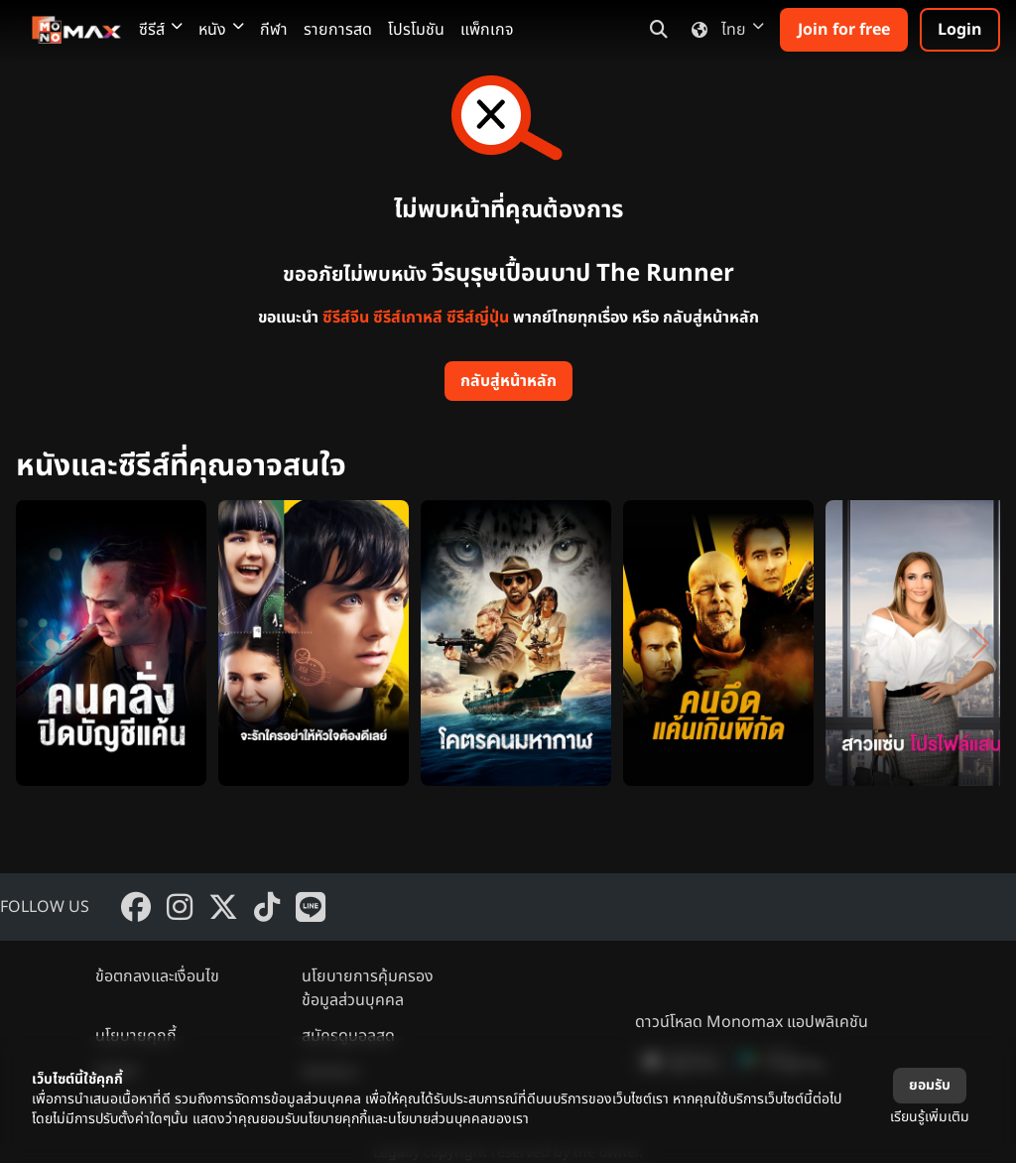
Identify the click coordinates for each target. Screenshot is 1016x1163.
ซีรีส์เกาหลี (408, 317)
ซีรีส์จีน (345, 317)
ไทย (724, 30)
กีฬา (274, 30)
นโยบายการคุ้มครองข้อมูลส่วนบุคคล (368, 988)
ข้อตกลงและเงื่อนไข (157, 976)
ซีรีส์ (161, 30)
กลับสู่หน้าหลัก (508, 381)
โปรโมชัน (416, 30)
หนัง (221, 30)
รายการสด (338, 30)
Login (960, 30)
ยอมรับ (930, 1085)
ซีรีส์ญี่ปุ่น (477, 317)
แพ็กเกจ (487, 30)
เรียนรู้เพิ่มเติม (929, 1116)
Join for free (844, 30)
